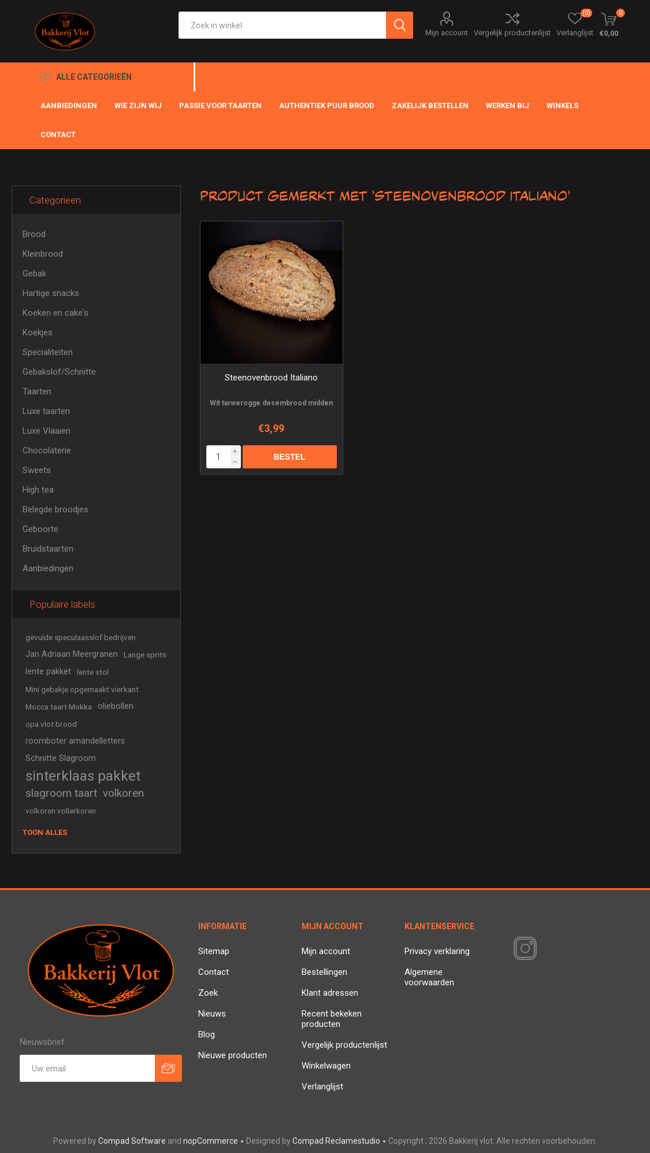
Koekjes (38, 332)
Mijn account (446, 32)
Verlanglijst (322, 1086)
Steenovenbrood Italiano (271, 377)
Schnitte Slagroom (60, 758)
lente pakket (48, 672)
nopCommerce (210, 1140)
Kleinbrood (43, 254)
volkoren (123, 793)
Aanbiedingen (48, 568)
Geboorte (40, 529)
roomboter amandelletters (75, 741)
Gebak (34, 273)
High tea (38, 490)
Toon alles (45, 832)
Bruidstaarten (48, 549)
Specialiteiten (48, 352)
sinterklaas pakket (82, 776)
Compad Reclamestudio (336, 1140)
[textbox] (282, 25)
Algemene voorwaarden (429, 977)
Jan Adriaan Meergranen (71, 654)
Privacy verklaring (437, 951)
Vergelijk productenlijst (512, 32)
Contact (213, 972)
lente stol (93, 672)
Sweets (37, 470)
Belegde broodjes (55, 509)
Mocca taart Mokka (58, 706)
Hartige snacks (51, 293)
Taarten (37, 391)
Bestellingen (324, 972)
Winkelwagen (326, 1065)
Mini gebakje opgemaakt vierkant (82, 689)
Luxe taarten (46, 411)
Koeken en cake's (55, 313)
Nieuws (212, 1013)
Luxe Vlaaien (46, 431)
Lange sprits (145, 654)
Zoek (208, 993)
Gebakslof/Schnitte (59, 372)
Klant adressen (330, 993)
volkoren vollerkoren (60, 810)
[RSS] (545, 949)
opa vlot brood (51, 724)
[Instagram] (523, 949)
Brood (34, 234)
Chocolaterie (47, 450)
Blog (206, 1034)
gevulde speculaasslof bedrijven (80, 637)
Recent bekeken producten (332, 1018)
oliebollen (115, 706)
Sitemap (213, 951)
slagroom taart (61, 793)
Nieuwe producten (232, 1055)
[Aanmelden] (87, 1068)
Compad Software (132, 1140)
